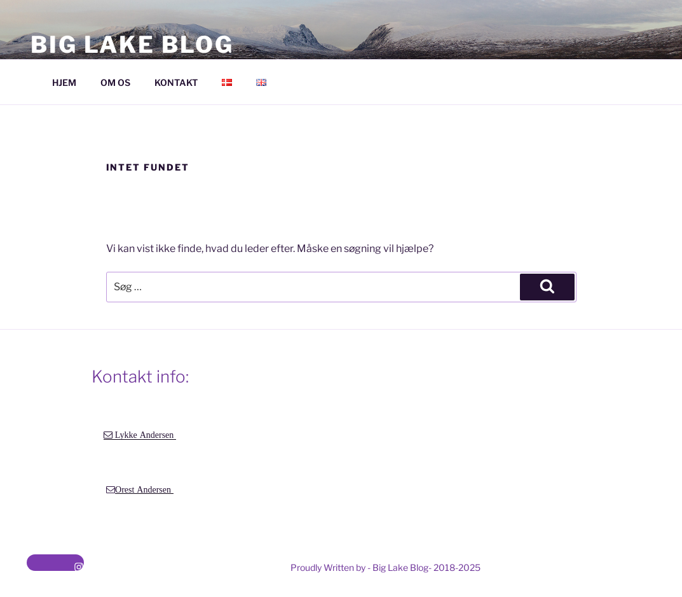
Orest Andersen (144, 489)
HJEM (64, 82)
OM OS (115, 82)
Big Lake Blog (132, 45)
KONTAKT (176, 82)
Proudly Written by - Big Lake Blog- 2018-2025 (385, 567)
